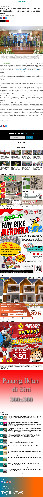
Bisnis (4, 6)
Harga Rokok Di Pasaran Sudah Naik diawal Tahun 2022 (20, 440)
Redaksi (2, 488)
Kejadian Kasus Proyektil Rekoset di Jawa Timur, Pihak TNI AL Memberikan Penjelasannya (4, 158)
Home (1, 6)
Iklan (14, 488)
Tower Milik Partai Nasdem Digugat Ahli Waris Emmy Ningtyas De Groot (24, 434)
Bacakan (3, 20)
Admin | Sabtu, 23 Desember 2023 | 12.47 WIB (7, 15)
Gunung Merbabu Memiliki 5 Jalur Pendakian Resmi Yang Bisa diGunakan (24, 445)
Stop (7, 20)
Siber (6, 488)
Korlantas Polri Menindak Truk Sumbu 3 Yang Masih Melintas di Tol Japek (15, 169)
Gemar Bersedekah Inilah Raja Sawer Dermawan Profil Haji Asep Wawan (24, 416)
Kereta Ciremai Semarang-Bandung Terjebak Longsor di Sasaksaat (15, 158)
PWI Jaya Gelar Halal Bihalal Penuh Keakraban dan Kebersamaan (26, 169)
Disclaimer (10, 488)
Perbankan (7, 6)
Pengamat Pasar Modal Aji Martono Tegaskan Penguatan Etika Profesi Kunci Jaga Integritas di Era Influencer (26, 159)
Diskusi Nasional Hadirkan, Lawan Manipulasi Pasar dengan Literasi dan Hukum (37, 158)
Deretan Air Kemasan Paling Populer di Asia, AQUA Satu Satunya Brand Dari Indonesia (4, 169)
